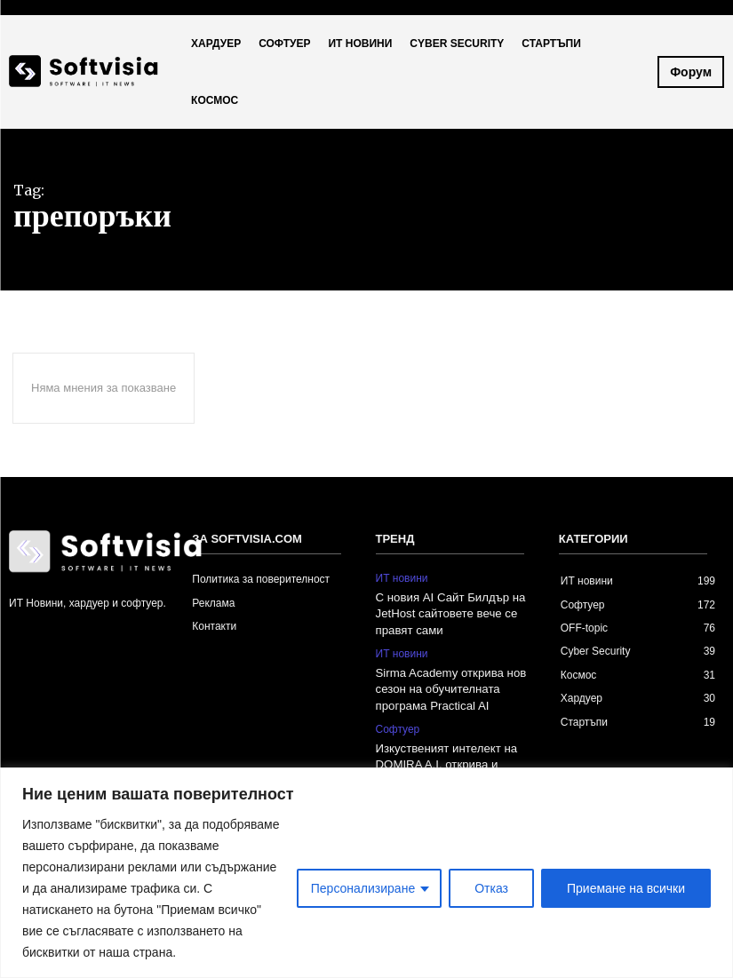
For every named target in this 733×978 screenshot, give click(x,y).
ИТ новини (402, 578)
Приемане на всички (626, 888)
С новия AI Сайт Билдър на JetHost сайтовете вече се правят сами (449, 613)
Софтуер (398, 727)
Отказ (491, 888)
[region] (366, 872)
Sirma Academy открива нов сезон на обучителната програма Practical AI (450, 688)
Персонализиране (363, 888)
